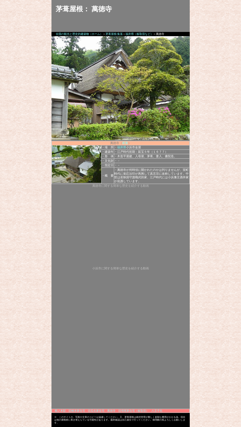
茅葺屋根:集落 (114, 34)
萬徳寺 (111, 410)
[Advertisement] (120, 379)
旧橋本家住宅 (76, 410)
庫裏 (125, 143)
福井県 (121, 147)
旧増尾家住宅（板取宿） (133, 410)
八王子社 (157, 410)
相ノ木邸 (60, 410)
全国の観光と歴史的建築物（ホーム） (79, 34)
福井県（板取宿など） (139, 34)
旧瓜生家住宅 (96, 410)
